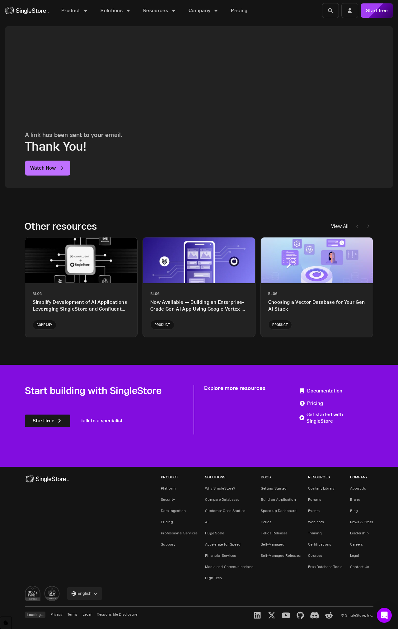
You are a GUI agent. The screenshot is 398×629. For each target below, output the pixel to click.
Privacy (56, 614)
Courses (315, 555)
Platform (168, 488)
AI (206, 521)
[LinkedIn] (257, 615)
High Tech (213, 577)
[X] (271, 615)
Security (168, 499)
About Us (358, 488)
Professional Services (179, 533)
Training (315, 533)
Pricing (311, 403)
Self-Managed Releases (281, 555)
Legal (354, 555)
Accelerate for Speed (223, 544)
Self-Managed (272, 544)
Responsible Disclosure (117, 614)
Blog (354, 510)
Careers (356, 544)
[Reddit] (329, 615)
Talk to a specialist (102, 421)
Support (168, 544)
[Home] (27, 10)
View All (340, 226)
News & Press (361, 521)
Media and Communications (229, 566)
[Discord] (314, 615)
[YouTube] (286, 615)
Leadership (359, 533)
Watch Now (47, 168)
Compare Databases (222, 499)
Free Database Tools (325, 566)
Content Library (321, 488)
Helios (266, 521)
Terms (72, 614)
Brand (355, 499)
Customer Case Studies (225, 510)
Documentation (320, 391)
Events (314, 510)
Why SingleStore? (220, 488)
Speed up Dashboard (279, 510)
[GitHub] (300, 615)
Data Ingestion (173, 510)
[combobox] (84, 593)
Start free (377, 10)
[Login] (349, 10)
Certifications (319, 544)
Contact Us (359, 566)
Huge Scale (214, 533)
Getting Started (274, 488)
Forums (314, 499)
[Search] (330, 10)
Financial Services (220, 555)
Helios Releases (274, 533)
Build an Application (278, 499)
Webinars (316, 521)
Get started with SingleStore (321, 417)
